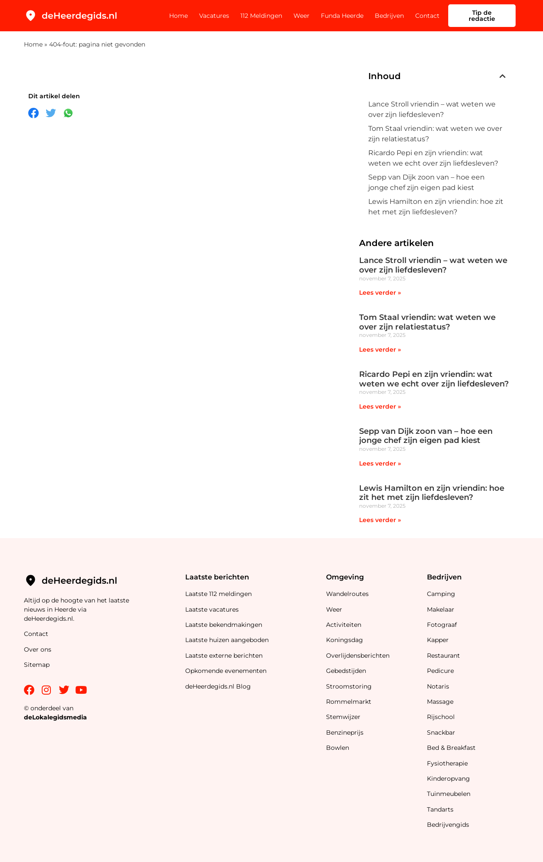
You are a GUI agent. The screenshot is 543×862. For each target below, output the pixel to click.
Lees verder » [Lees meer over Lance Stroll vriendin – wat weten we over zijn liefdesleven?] (380, 292)
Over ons (37, 649)
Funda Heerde (342, 16)
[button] (503, 76)
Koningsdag (344, 640)
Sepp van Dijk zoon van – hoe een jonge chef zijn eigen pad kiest (426, 182)
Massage (440, 702)
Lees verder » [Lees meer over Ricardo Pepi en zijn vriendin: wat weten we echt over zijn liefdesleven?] (380, 406)
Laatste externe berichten (224, 655)
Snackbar (441, 732)
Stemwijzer (343, 717)
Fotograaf (443, 625)
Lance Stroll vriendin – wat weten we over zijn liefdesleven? (432, 109)
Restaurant (443, 655)
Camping (442, 594)
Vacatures (214, 16)
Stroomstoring (349, 686)
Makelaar (440, 609)
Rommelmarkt (349, 702)
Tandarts (440, 809)
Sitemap (37, 665)
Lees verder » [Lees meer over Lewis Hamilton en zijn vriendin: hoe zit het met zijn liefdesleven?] (380, 520)
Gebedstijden (346, 671)
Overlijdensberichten (358, 655)
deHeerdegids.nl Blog (218, 686)
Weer (301, 16)
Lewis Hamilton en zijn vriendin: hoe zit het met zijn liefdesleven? (435, 206)
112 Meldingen (261, 16)
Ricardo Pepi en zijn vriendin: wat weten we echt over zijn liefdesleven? (433, 158)
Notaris (438, 686)
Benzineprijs (344, 732)
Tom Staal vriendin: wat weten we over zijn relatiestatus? (435, 133)
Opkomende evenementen (226, 671)
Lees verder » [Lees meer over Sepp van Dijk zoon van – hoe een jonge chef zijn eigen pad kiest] (380, 463)
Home (178, 16)
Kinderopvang (448, 778)
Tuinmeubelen (448, 794)
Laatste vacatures (212, 609)
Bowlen (337, 748)
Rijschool (441, 717)
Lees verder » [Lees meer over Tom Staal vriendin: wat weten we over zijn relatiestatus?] (380, 349)
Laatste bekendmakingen (223, 625)
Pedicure (440, 671)
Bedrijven (389, 16)
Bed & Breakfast (451, 748)
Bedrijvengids (448, 825)
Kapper (438, 640)
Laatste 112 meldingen (218, 594)
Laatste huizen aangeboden (227, 640)
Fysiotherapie (447, 763)
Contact (427, 16)
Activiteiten (343, 625)
